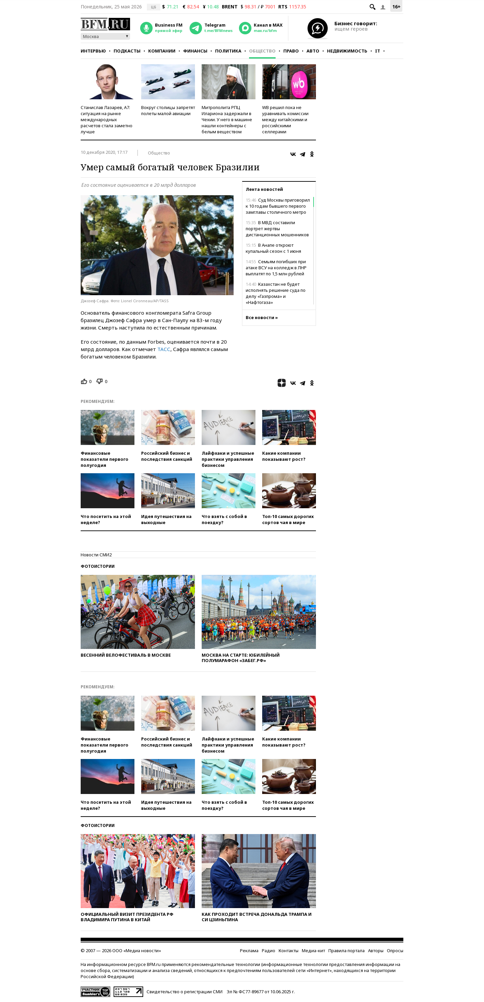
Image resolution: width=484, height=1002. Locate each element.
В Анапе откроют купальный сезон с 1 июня (273, 248)
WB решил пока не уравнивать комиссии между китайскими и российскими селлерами (285, 119)
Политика (228, 51)
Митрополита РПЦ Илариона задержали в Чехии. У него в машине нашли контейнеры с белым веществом (227, 119)
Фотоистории (98, 566)
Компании (161, 51)
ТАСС (163, 349)
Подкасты (127, 51)
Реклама (249, 950)
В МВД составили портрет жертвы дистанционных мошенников (277, 228)
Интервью (93, 51)
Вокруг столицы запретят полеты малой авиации (168, 110)
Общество (262, 51)
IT (377, 51)
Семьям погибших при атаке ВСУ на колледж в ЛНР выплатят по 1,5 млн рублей (276, 267)
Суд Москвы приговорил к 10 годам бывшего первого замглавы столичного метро (278, 206)
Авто (313, 51)
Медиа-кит (313, 950)
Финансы (195, 51)
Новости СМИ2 (96, 555)
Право (291, 51)
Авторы (376, 950)
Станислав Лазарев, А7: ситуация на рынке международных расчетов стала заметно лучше (106, 119)
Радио (268, 950)
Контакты (288, 950)
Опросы (395, 950)
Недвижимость (347, 51)
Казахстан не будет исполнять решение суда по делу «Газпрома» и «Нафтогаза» (276, 293)
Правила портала (346, 950)
